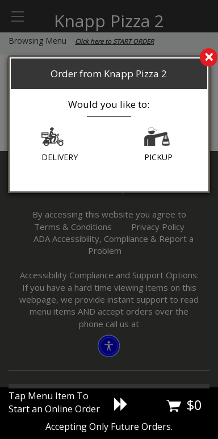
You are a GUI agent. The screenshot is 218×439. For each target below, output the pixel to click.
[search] (109, 57)
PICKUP (158, 144)
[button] (52, 139)
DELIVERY (59, 144)
